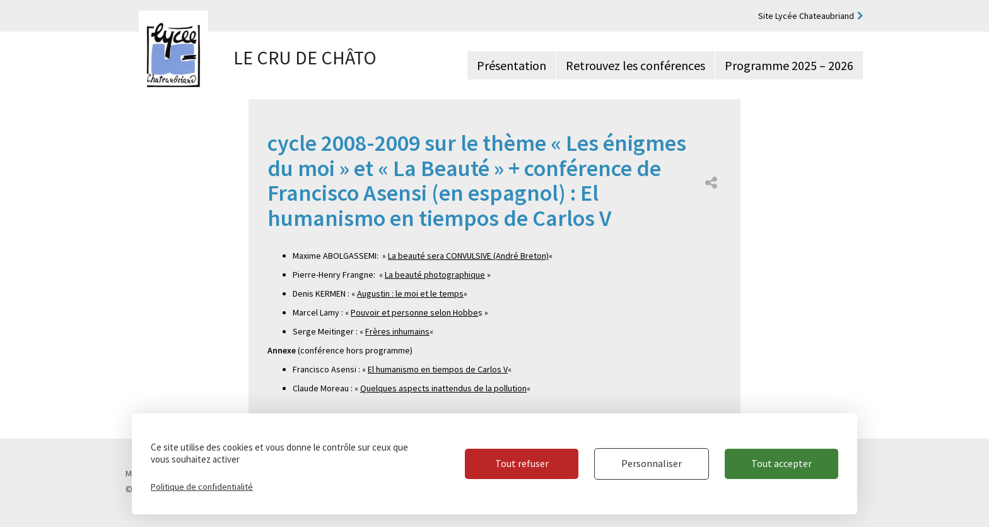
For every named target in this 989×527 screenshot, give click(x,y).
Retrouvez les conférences (635, 65)
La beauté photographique (435, 274)
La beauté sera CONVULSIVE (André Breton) (468, 255)
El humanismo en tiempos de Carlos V (438, 369)
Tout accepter (781, 463)
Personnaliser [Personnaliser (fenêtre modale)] (651, 463)
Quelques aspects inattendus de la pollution (443, 388)
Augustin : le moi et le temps (410, 293)
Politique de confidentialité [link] (202, 486)
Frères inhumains (397, 331)
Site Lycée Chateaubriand (806, 15)
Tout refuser (522, 463)
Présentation (511, 65)
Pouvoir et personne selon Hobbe (414, 312)
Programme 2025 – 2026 (789, 65)
